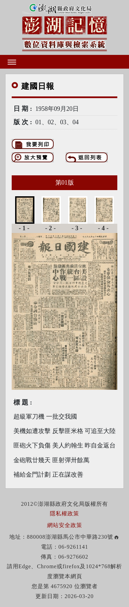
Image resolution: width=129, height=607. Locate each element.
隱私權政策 (64, 513)
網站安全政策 (64, 525)
